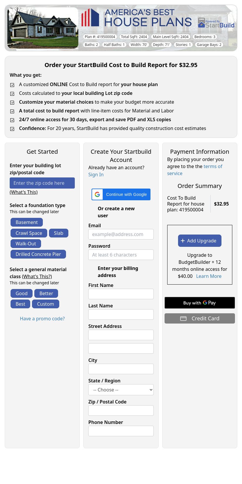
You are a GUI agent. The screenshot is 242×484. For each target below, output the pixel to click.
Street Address (105, 326)
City (92, 360)
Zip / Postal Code (107, 402)
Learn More (209, 276)
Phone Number (105, 422)
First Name (100, 285)
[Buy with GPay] (200, 303)
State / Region (104, 380)
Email (94, 225)
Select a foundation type (37, 205)
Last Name (100, 305)
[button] (121, 194)
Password (99, 246)
